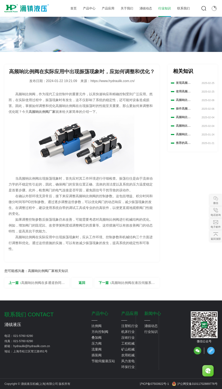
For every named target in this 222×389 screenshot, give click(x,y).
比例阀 (97, 326)
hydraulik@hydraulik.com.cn (31, 346)
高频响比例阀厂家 (42, 111)
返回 (82, 283)
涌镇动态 (151, 326)
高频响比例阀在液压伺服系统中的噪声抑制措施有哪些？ (133, 284)
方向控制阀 (100, 332)
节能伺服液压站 (103, 361)
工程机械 (128, 343)
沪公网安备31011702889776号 (195, 384)
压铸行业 (128, 337)
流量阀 (97, 349)
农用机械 (128, 355)
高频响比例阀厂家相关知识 (48, 271)
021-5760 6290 (23, 335)
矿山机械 (128, 349)
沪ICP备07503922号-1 (154, 383)
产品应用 (129, 313)
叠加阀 (97, 337)
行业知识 (151, 332)
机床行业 (128, 332)
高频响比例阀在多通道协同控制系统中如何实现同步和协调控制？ (43, 284)
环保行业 (128, 367)
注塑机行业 (129, 326)
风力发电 (128, 361)
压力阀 (97, 343)
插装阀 (97, 355)
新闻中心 (152, 313)
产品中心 (100, 313)
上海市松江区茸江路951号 (30, 351)
